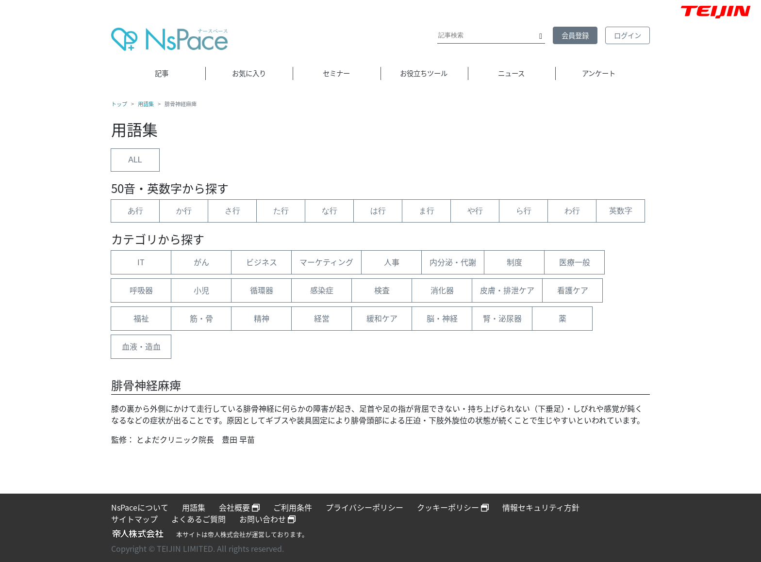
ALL (135, 160)
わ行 (572, 211)
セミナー (336, 73)
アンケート (598, 73)
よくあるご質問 (198, 519)
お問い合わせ (267, 519)
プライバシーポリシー (364, 507)
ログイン (627, 35)
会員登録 (575, 35)
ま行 (426, 211)
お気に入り (249, 73)
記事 (161, 73)
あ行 (135, 211)
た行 (281, 211)
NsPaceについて (139, 507)
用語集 (146, 104)
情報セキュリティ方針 (540, 507)
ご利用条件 (292, 507)
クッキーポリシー (453, 507)
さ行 (232, 211)
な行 (329, 211)
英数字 (620, 211)
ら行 (523, 211)
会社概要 (239, 507)
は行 (378, 211)
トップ (119, 104)
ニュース (511, 73)
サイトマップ (134, 519)
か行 (184, 211)
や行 (475, 211)
